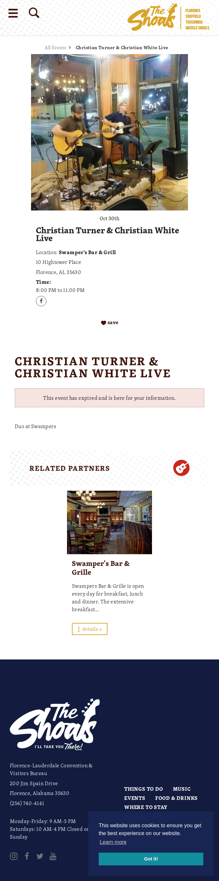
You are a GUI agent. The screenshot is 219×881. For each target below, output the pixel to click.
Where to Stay (145, 807)
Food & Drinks (176, 798)
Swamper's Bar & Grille (101, 567)
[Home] (168, 17)
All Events (55, 47)
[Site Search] (34, 12)
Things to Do (143, 789)
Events (134, 798)
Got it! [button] (151, 858)
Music (182, 789)
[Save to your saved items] (109, 322)
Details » (89, 629)
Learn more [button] (113, 842)
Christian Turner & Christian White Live (122, 47)
